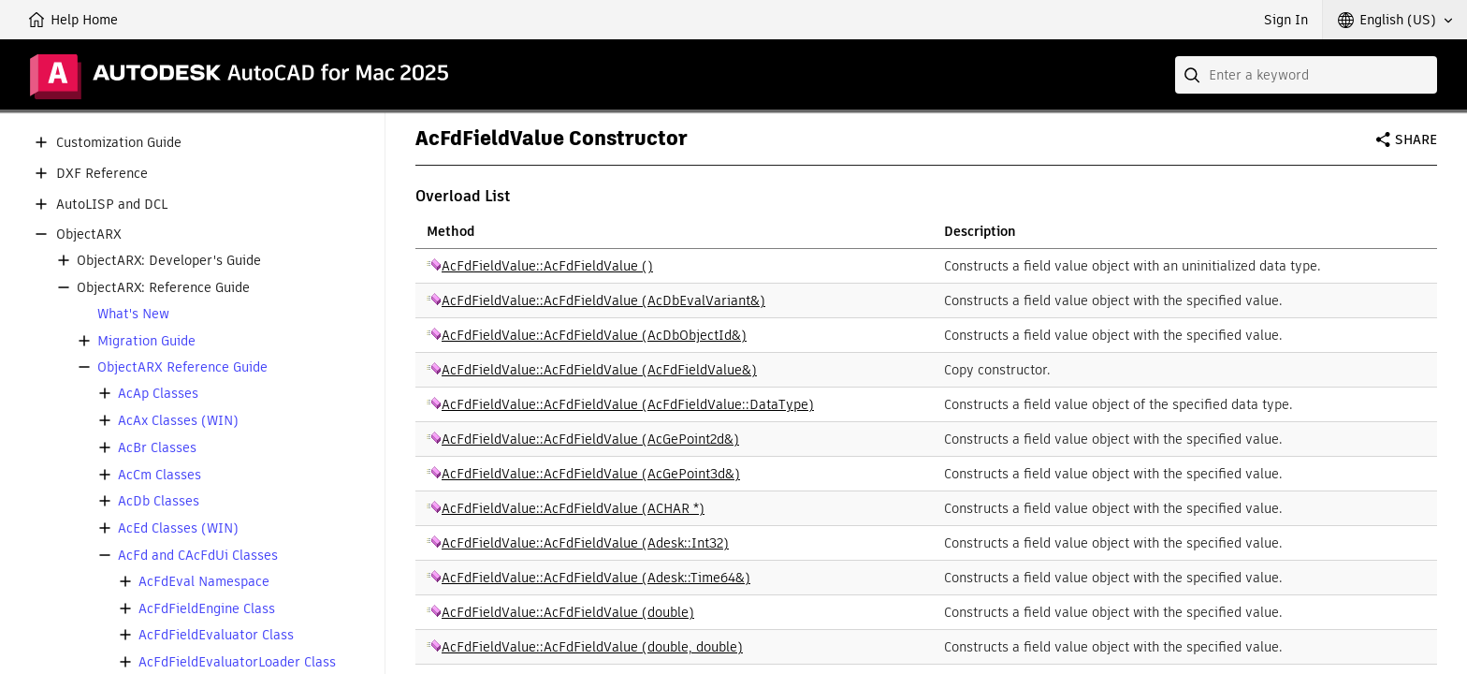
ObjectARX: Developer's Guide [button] (169, 261)
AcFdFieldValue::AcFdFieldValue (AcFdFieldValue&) (599, 369)
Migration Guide (146, 341)
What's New (133, 314)
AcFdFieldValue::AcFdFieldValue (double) (568, 612)
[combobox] (1306, 75)
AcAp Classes (158, 394)
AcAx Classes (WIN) (178, 421)
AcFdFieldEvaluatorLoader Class (237, 662)
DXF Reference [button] (102, 174)
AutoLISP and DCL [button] (111, 204)
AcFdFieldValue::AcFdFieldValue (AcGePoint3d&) (591, 473)
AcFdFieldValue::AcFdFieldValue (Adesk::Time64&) (596, 577)
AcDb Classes (158, 501)
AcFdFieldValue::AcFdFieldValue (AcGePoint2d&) (590, 439)
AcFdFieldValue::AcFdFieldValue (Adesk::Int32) (585, 543)
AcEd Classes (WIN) (178, 528)
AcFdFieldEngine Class (206, 609)
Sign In (1286, 19)
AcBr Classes (157, 448)
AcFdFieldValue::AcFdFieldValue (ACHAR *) (573, 508)
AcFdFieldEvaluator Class (216, 635)
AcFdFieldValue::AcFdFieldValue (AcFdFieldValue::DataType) (628, 404)
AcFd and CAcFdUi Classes (198, 556)
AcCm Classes (159, 475)
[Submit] (1194, 75)
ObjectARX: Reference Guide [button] (163, 288)
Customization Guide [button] (119, 143)
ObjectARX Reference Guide (182, 367)
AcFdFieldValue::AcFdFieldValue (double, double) (592, 646)
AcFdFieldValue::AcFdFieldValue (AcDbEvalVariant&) (603, 300)
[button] (1395, 19)
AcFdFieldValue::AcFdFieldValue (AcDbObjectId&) (594, 335)
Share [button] (1416, 139)
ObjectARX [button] (89, 234)
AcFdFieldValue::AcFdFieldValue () (547, 265)
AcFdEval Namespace (203, 582)
